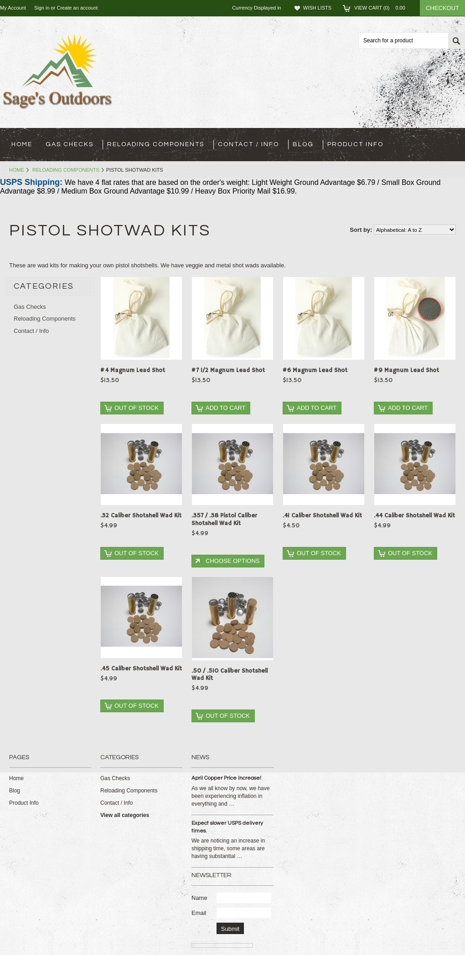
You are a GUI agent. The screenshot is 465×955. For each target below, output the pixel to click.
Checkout (442, 8)
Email (199, 912)
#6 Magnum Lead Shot (315, 370)
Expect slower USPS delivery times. (227, 827)
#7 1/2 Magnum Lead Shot (228, 370)
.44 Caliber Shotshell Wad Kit (414, 516)
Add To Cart (225, 407)
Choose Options (232, 560)
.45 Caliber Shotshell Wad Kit (141, 669)
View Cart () (382, 7)
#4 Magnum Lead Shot (132, 370)
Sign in (42, 7)
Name (199, 897)
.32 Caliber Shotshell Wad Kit (140, 516)
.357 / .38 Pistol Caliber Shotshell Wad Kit (224, 519)
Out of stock (136, 407)
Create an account (77, 7)
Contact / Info (248, 144)
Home (16, 170)
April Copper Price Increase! (226, 778)
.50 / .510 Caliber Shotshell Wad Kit (229, 675)
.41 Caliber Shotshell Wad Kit (322, 516)
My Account (13, 7)
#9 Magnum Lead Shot (406, 370)
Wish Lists (317, 7)
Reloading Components (155, 144)
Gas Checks (69, 144)
